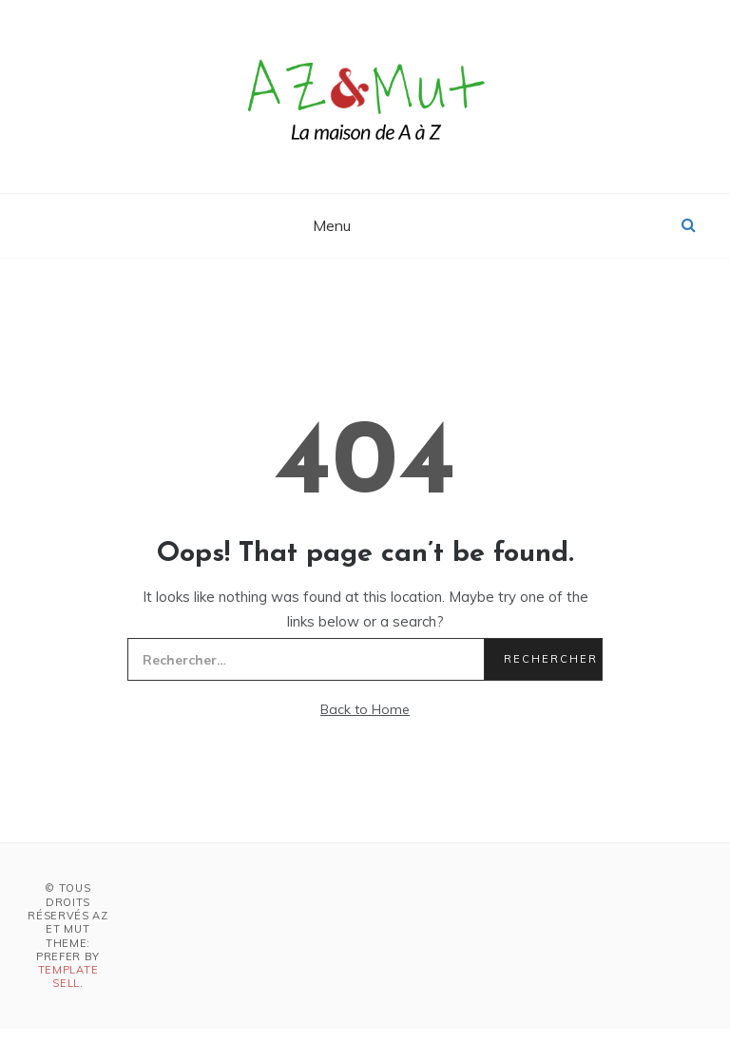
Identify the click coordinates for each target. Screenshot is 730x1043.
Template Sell (68, 976)
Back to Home (365, 709)
